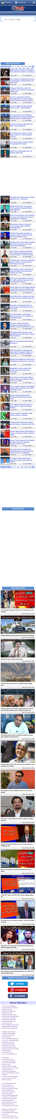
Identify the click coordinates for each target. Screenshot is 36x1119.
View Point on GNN (7, 1019)
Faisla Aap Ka (5, 1054)
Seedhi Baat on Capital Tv (8, 1107)
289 (26, 63)
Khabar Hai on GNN (7, 1009)
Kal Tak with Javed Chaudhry (9, 1057)
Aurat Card (5, 1111)
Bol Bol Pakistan (6, 1047)
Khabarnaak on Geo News (8, 1042)
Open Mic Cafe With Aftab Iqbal (9, 1024)
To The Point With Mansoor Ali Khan (9, 1051)
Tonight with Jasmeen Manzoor (9, 1093)
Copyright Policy (21, 2)
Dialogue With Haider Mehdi (9, 1016)
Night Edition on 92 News (8, 1038)
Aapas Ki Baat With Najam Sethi (10, 1092)
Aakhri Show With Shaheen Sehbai (10, 1069)
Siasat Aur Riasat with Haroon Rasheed (9, 1011)
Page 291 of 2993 (6, 63)
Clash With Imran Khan (7, 1056)
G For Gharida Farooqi (7, 1086)
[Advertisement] (18, 38)
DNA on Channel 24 (7, 1076)
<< (13, 63)
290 (29, 63)
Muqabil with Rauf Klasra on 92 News (9, 1118)
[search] (18, 16)
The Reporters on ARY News (9, 1014)
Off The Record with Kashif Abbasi (10, 1013)
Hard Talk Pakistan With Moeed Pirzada (9, 1023)
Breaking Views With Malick (9, 1007)
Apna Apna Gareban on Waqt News (9, 1106)
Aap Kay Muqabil (6, 1116)
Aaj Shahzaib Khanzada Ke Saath (10, 1045)
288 (22, 63)
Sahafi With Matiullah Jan (8, 1040)
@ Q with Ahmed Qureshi (8, 1083)
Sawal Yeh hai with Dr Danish (9, 1095)
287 (18, 63)
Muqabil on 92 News (7, 1006)
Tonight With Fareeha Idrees (9, 1067)
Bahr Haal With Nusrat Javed (9, 1112)
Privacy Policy (8, 2)
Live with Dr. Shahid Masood (9, 1002)
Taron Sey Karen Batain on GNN (10, 1114)
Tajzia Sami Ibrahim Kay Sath (9, 1043)
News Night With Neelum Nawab (10, 1109)
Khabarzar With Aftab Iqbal (8, 1030)
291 (33, 63)
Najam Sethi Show (6, 1033)
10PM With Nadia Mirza (8, 1097)
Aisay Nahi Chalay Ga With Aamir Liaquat (10, 1085)
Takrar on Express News (8, 1100)
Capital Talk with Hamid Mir (8, 1018)
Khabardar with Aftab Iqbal (8, 1028)
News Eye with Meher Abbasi (9, 1062)
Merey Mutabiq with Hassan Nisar (10, 1021)
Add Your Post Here (13, 60)
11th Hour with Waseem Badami (10, 1073)
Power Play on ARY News (8, 1031)
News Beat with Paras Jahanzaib (10, 1064)
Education (4, 1071)
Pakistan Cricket (6, 1061)
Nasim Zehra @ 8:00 (7, 1090)
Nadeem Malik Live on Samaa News (9, 1099)
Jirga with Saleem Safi (7, 1066)
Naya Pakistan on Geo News (9, 1074)
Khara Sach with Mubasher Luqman (8, 1059)
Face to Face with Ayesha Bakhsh (10, 1037)
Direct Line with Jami (7, 1081)
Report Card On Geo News (8, 1088)
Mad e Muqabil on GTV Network (10, 1004)
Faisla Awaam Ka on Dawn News (10, 1102)
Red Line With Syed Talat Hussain (10, 1035)
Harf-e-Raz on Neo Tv (7, 1049)
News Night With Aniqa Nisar (9, 1080)
